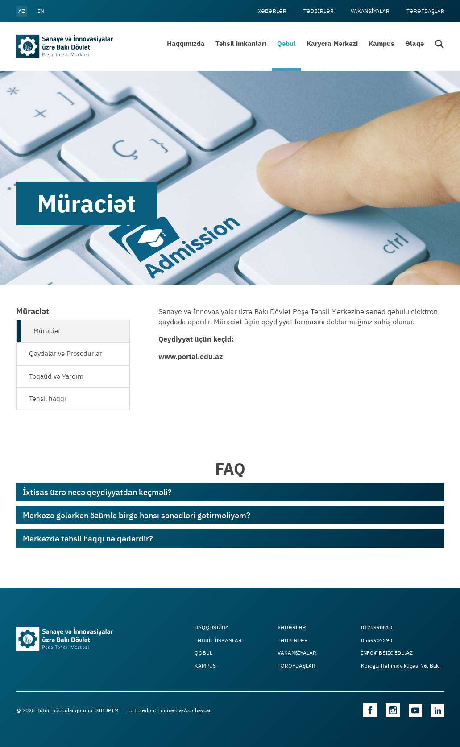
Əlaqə (414, 43)
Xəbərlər (272, 11)
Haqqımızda (186, 43)
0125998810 (376, 627)
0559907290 (376, 640)
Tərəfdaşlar (425, 11)
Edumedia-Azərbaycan (184, 710)
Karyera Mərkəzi (332, 43)
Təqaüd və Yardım (56, 376)
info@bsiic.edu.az (387, 653)
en (40, 11)
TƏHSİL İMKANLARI (219, 640)
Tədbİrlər (318, 11)
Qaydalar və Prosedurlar (65, 353)
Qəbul (286, 43)
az (21, 11)
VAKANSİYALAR (370, 11)
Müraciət (46, 330)
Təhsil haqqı (47, 398)
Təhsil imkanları (240, 43)
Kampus (381, 43)
